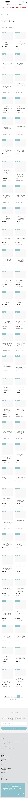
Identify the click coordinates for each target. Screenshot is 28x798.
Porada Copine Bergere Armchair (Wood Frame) (7, 389)
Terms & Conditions (5, 770)
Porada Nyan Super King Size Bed (20, 195)
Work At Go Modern (5, 758)
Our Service (3, 766)
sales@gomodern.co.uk (8, 748)
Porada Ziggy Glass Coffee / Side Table (20, 239)
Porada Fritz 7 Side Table (7, 87)
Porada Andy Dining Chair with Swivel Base (7, 615)
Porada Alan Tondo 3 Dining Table (7, 301)
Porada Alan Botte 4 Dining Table (20, 301)
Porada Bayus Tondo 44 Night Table (7, 457)
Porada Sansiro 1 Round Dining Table (20, 521)
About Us (3, 755)
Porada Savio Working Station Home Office (7, 411)
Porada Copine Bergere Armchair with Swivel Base (21, 636)
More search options (4, 14)
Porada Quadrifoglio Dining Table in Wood (7, 218)
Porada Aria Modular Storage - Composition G (7, 344)
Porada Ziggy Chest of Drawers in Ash (20, 565)
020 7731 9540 (15, 6)
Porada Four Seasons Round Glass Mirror (20, 150)
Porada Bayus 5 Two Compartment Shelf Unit (7, 544)
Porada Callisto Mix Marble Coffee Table (7, 431)
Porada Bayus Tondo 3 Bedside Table (20, 500)
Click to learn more (13, 789)
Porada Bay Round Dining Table (7, 64)
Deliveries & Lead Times (6, 768)
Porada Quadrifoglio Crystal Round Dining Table (20, 218)
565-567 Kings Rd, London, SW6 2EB (14, 4)
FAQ (2, 778)
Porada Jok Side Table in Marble (7, 322)
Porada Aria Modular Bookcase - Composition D (21, 323)
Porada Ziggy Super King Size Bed (7, 259)
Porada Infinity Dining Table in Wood (7, 172)
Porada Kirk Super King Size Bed (20, 281)
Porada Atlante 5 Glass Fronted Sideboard (7, 128)
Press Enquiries (4, 756)
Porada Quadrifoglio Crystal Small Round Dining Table (7, 568)
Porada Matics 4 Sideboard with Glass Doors (20, 590)
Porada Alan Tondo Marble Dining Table (20, 478)
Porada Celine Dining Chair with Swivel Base (21, 613)
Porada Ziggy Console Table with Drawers (20, 260)
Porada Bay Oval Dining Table (21, 64)
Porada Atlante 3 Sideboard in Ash (21, 127)
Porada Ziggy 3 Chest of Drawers (7, 239)
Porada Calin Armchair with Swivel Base (20, 432)
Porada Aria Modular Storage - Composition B (21, 344)
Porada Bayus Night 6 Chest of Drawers (20, 657)
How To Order (4, 779)
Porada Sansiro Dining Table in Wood (20, 454)
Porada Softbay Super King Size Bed (7, 365)
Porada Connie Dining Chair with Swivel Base (7, 636)
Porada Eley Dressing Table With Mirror (7, 150)
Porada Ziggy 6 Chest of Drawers (7, 281)
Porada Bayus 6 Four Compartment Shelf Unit (21, 544)
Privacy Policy (4, 760)
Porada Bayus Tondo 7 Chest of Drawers (7, 681)
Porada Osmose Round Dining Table (20, 107)
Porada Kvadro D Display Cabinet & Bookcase (7, 196)
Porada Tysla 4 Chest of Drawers (7, 478)
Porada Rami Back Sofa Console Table (7, 523)
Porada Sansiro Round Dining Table (7, 107)
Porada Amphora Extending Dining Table (21, 43)
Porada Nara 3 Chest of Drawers (21, 368)
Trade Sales (3, 769)
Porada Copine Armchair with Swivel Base (20, 411)
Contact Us (3, 759)
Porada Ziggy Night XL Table (7, 43)
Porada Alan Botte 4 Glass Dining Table (7, 589)
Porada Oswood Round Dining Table (20, 84)
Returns (3, 772)
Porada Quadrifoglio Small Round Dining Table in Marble (20, 680)
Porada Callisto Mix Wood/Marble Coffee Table (7, 658)
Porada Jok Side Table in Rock (20, 175)
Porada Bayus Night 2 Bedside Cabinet (7, 499)
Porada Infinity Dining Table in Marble (20, 389)
